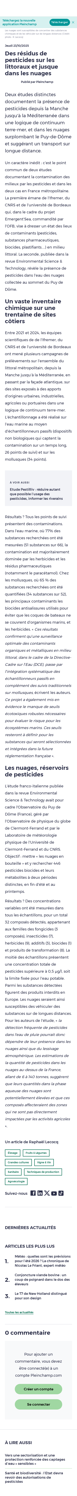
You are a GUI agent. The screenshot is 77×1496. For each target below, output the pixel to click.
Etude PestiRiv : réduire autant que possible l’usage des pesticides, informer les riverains (36, 494)
